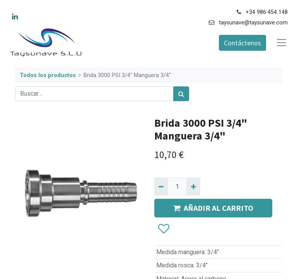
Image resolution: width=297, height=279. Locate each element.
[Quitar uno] (161, 186)
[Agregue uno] (193, 186)
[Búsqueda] (181, 93)
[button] (163, 229)
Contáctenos (242, 42)
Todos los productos (48, 75)
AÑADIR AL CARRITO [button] (213, 208)
